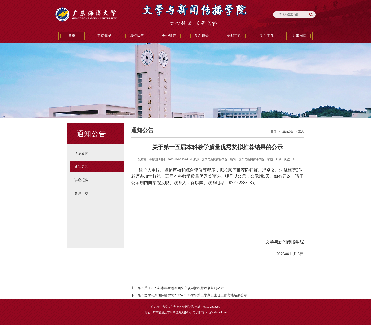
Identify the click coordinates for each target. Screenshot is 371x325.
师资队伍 (137, 36)
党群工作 (234, 36)
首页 (71, 36)
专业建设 (169, 36)
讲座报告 (81, 180)
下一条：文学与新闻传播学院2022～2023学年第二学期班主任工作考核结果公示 (189, 295)
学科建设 (202, 36)
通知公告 (81, 167)
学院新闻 (81, 153)
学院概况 (104, 36)
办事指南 (299, 36)
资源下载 (81, 193)
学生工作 (267, 36)
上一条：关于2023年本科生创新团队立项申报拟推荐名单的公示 (177, 288)
